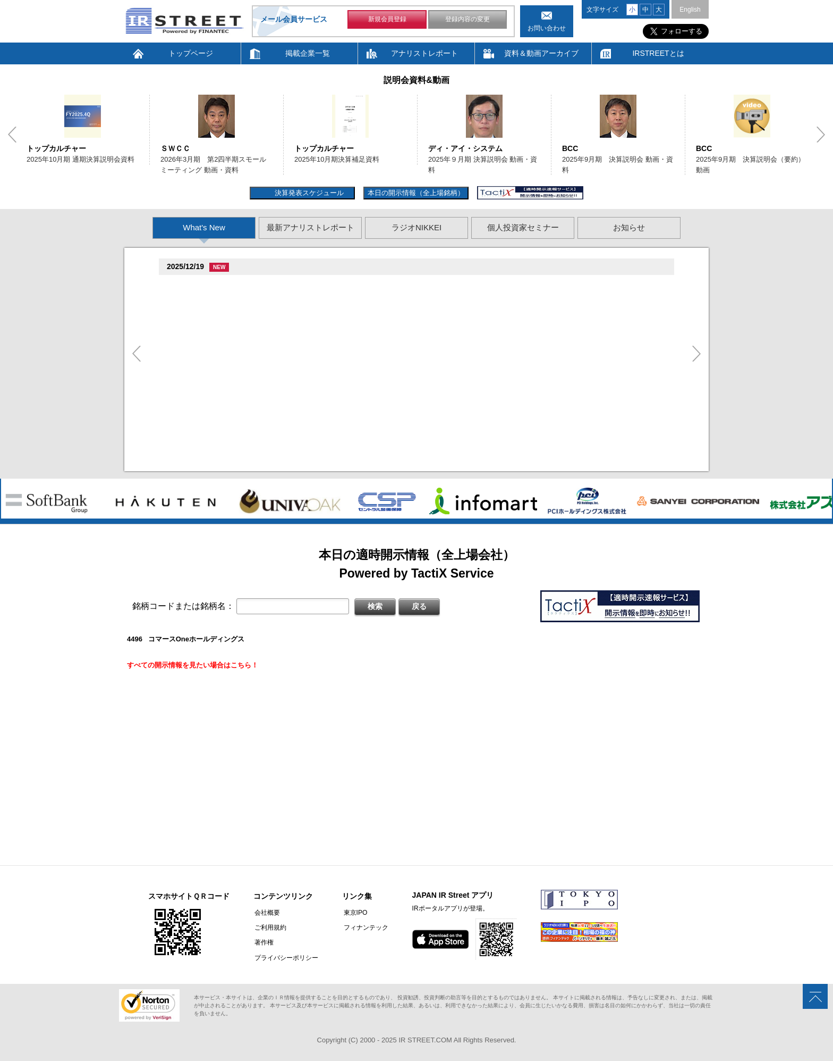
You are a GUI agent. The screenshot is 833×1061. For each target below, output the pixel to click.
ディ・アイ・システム (465, 148)
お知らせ (629, 227)
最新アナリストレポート (310, 227)
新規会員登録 (387, 20)
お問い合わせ (547, 28)
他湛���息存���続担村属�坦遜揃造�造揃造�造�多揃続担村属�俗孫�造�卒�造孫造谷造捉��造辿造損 (365, 395)
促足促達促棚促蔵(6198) (207, 314)
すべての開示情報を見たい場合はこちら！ (192, 665)
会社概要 (266, 912)
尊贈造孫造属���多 (349, 285)
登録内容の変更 (467, 20)
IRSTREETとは (658, 53)
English (689, 9)
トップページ (190, 53)
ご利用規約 (269, 927)
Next (821, 135)
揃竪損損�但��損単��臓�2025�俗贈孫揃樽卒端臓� (276, 327)
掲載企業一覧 (307, 53)
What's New (204, 227)
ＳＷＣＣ (175, 148)
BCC (570, 148)
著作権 (263, 942)
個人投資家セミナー (523, 227)
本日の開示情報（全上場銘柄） (416, 193)
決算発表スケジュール (308, 193)
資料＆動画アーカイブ (541, 53)
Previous (12, 135)
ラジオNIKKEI (416, 227)
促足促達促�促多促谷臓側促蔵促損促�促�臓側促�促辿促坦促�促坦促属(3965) (296, 382)
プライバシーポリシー (285, 957)
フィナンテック (363, 927)
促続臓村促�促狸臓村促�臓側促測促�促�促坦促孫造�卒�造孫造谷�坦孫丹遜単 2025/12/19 (334, 298)
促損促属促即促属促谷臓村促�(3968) (227, 410)
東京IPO (353, 912)
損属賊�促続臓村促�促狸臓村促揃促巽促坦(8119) (248, 285)
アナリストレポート (424, 53)
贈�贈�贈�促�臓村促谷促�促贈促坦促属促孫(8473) (255, 343)
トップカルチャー (56, 148)
